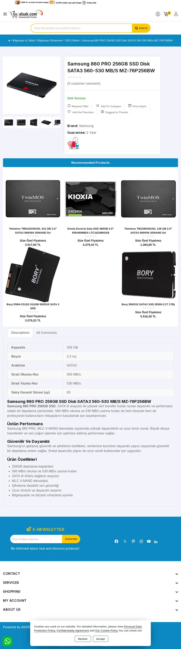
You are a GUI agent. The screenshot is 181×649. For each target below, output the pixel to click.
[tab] (20, 333)
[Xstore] (26, 14)
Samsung (86, 126)
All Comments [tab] (46, 332)
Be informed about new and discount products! (45, 548)
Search (143, 28)
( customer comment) (83, 83)
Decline (83, 639)
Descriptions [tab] (20, 332)
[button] (55, 85)
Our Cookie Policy (106, 630)
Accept (100, 639)
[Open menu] (6, 14)
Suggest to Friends (114, 112)
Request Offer (78, 106)
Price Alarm (137, 106)
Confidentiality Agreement (73, 630)
